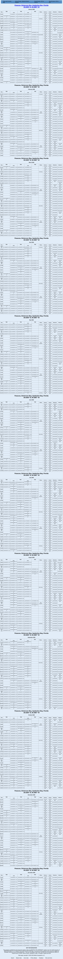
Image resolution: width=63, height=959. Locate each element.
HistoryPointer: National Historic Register (22, 2)
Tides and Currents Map (7, 2)
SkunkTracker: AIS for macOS (39, 2)
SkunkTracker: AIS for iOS (54, 2)
